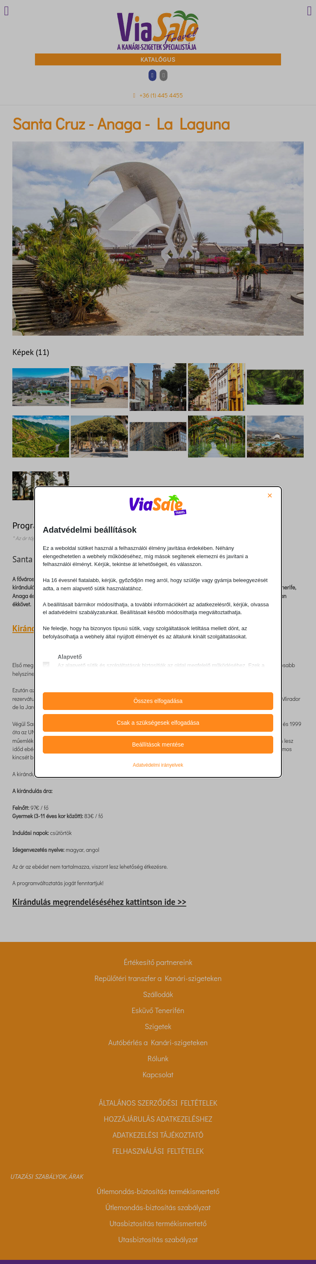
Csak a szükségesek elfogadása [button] (158, 722)
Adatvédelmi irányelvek (158, 765)
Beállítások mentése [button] (158, 744)
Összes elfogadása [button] (157, 701)
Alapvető (70, 657)
